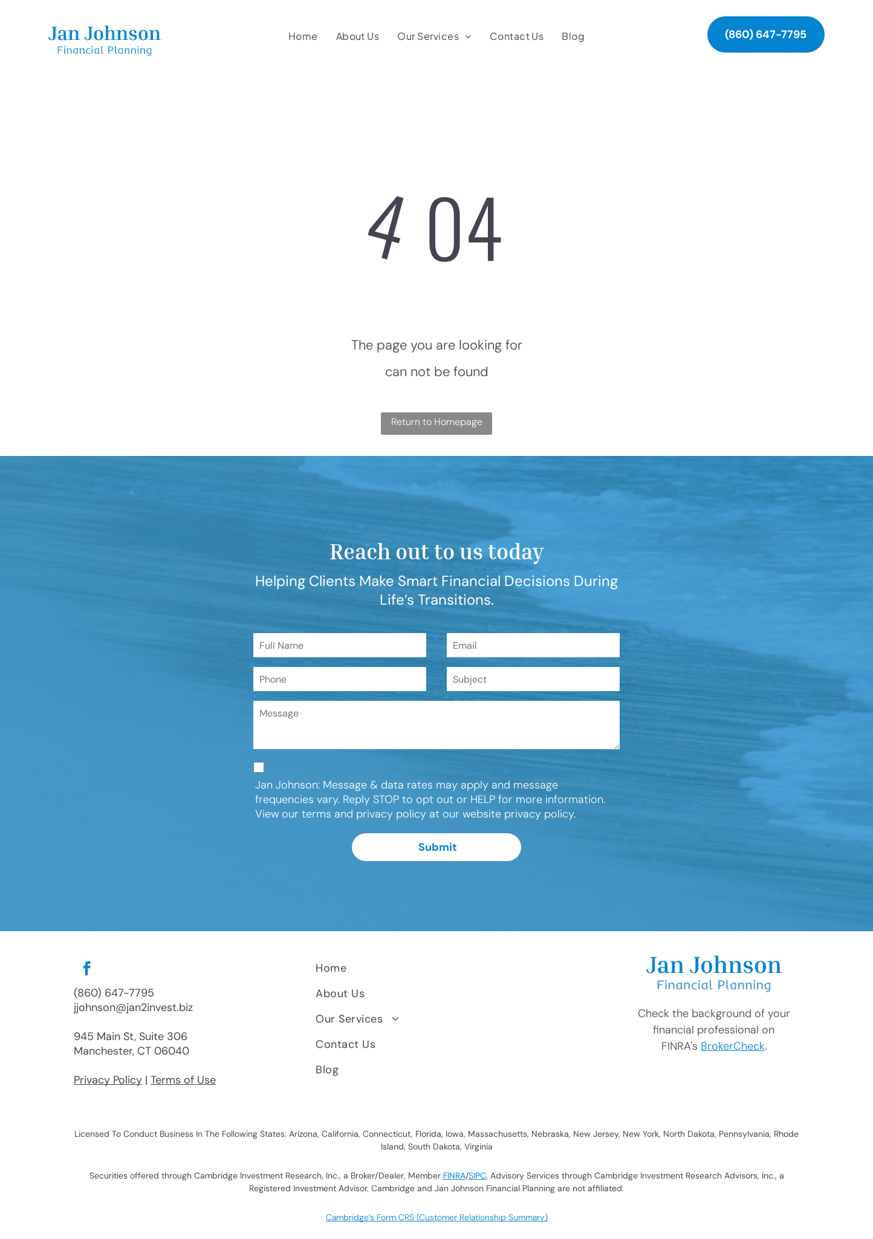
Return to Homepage (436, 421)
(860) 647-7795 (114, 993)
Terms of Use (183, 1080)
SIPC (477, 1175)
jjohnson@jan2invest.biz (133, 1007)
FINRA (454, 1175)
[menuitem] (303, 36)
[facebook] (87, 969)
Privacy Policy (108, 1080)
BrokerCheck (733, 1046)
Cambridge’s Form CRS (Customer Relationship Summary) (437, 1217)
